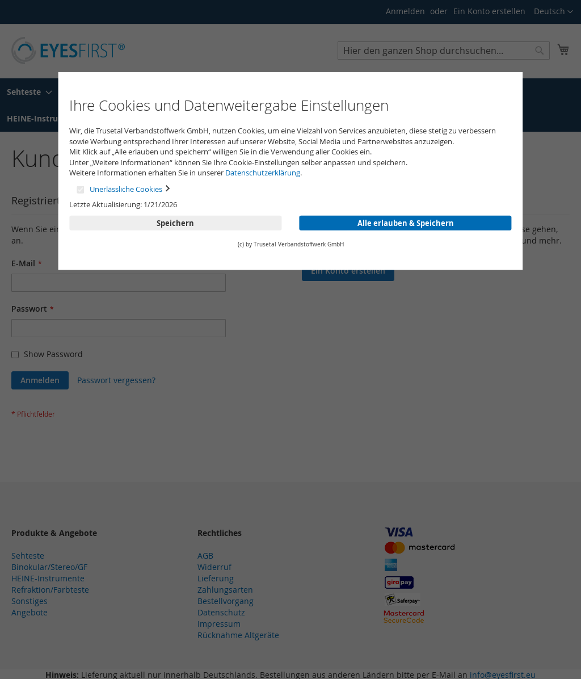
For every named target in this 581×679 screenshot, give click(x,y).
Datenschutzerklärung (262, 172)
